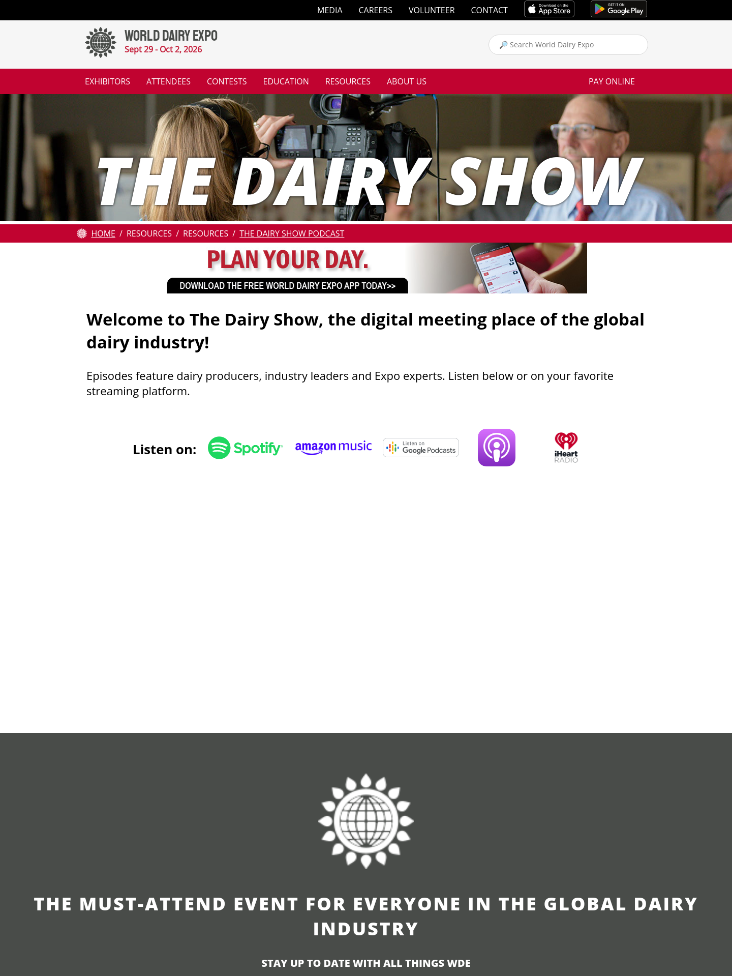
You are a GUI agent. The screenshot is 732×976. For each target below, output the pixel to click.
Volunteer (432, 10)
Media (329, 10)
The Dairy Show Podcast (291, 233)
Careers (376, 10)
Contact (489, 10)
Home (103, 233)
